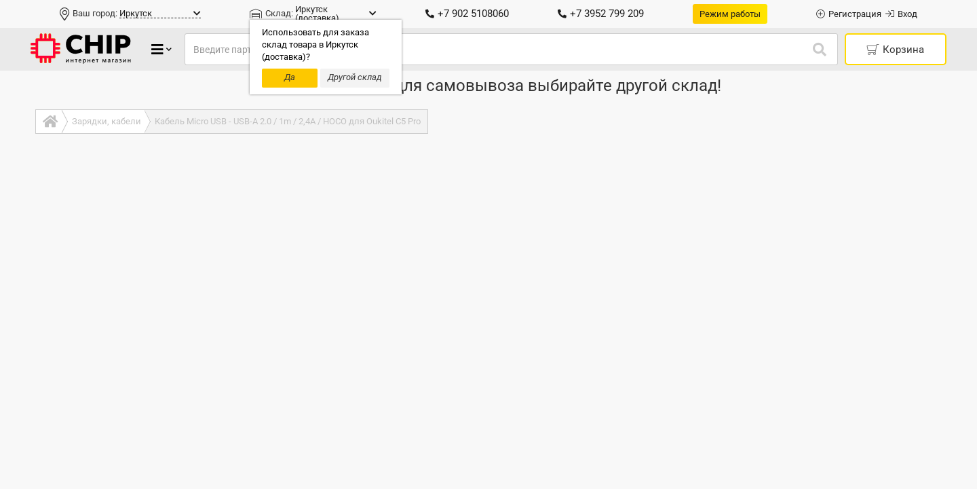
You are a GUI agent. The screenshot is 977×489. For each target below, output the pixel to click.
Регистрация (848, 14)
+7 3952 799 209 (601, 13)
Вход (901, 14)
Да (289, 77)
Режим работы (730, 14)
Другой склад (355, 77)
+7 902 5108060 (467, 13)
